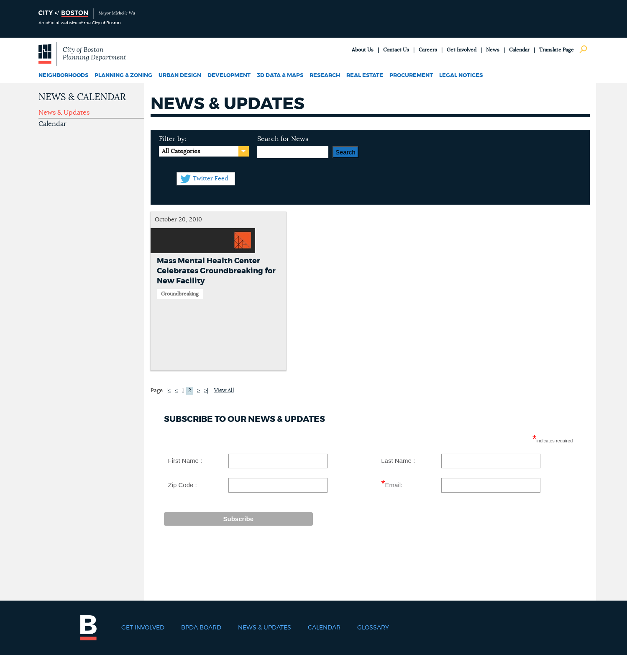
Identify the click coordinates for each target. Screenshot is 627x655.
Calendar (519, 49)
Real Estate (364, 75)
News (492, 49)
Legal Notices (461, 75)
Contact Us (396, 49)
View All (224, 390)
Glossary (373, 628)
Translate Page (556, 49)
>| (206, 390)
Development (229, 75)
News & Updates (64, 112)
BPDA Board (201, 628)
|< (168, 390)
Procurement (411, 75)
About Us (363, 49)
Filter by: (172, 139)
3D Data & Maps (280, 75)
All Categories (181, 151)
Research (325, 75)
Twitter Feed (210, 179)
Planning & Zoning (123, 75)
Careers (428, 49)
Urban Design (180, 75)
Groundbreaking (180, 293)
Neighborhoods (63, 75)
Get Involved (461, 49)
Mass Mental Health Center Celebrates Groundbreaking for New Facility (216, 271)
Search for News (282, 139)
